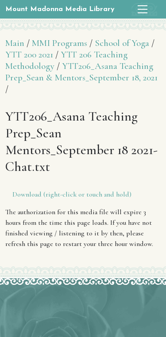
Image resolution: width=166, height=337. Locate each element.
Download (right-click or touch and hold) (71, 194)
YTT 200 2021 (29, 54)
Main (14, 43)
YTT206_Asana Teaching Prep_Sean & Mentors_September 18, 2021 (81, 72)
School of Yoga (122, 43)
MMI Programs (59, 43)
